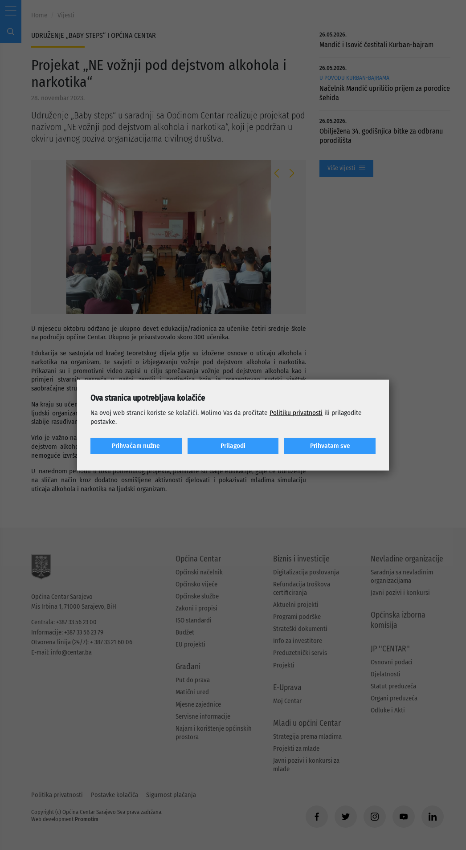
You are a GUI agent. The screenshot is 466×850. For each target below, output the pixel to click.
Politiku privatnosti (296, 413)
